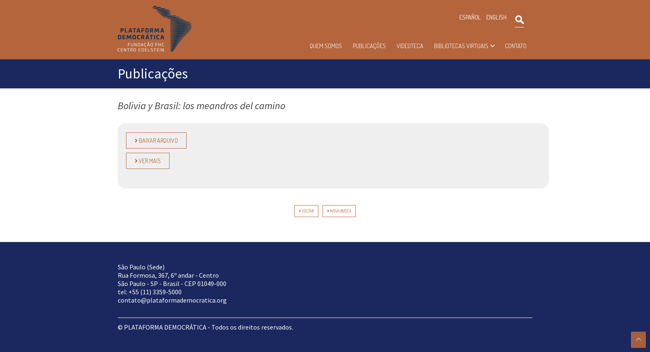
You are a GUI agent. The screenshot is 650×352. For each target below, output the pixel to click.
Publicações (369, 46)
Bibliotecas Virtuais (461, 46)
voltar (306, 210)
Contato (515, 46)
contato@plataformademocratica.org (172, 300)
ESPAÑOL (470, 17)
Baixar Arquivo (156, 140)
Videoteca (410, 46)
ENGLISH (496, 17)
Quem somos (326, 46)
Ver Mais (148, 160)
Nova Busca (339, 210)
